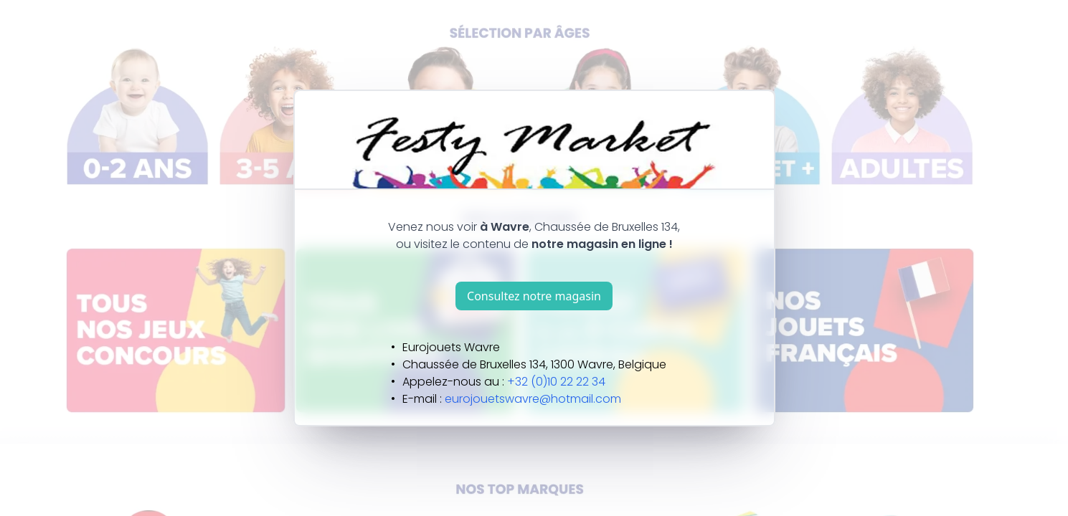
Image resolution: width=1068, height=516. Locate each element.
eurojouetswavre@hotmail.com (533, 399)
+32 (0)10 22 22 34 (556, 381)
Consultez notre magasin (534, 296)
